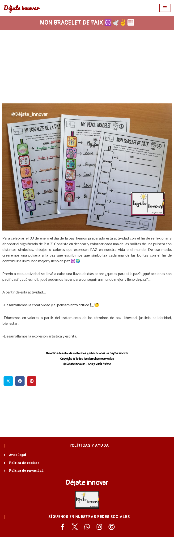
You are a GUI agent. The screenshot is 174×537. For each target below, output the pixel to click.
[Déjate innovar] (21, 7)
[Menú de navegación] (164, 8)
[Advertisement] (87, 65)
